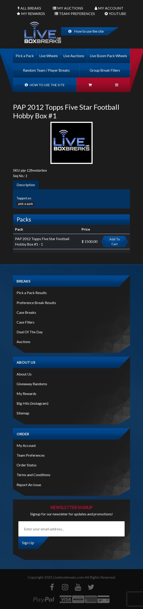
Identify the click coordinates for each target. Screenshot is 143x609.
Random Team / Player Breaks (46, 70)
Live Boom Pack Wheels (108, 56)
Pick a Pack (25, 56)
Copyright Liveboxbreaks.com (56, 577)
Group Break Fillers (105, 70)
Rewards (31, 13)
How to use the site (86, 31)
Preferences (74, 13)
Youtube (115, 13)
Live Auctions (73, 56)
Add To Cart (114, 241)
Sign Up (28, 543)
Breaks (29, 8)
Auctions (68, 8)
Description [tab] (26, 185)
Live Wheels (48, 56)
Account (109, 8)
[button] (117, 85)
